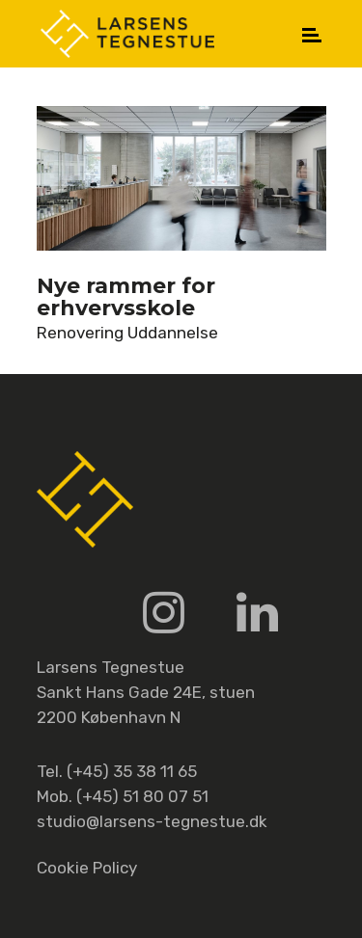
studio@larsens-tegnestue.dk (152, 821)
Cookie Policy (87, 867)
